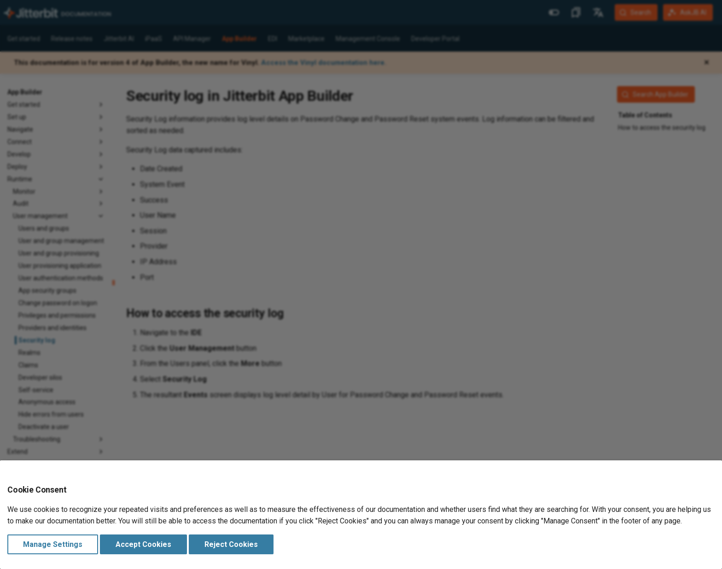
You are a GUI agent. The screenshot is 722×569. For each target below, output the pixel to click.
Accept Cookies (143, 544)
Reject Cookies (231, 544)
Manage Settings (52, 544)
